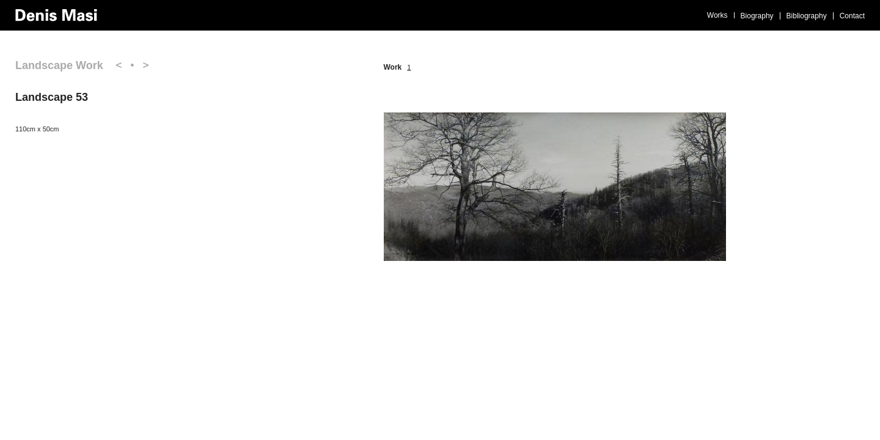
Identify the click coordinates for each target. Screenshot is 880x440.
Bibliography (807, 16)
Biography (757, 16)
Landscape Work (59, 65)
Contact (852, 16)
